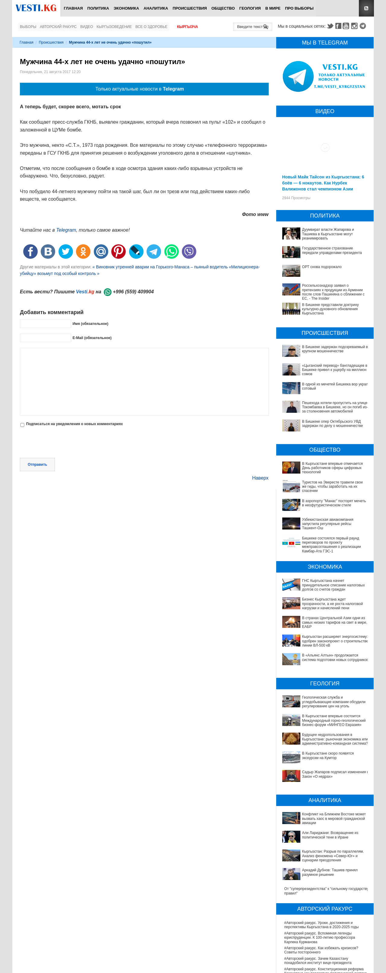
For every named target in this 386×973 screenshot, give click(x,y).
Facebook (338, 26)
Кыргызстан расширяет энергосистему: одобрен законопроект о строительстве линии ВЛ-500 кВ (335, 641)
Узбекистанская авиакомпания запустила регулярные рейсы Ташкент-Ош (327, 523)
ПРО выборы (299, 8)
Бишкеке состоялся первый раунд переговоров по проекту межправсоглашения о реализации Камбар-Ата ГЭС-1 (331, 544)
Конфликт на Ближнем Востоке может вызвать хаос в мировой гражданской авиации (323, 784)
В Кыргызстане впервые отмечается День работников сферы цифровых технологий (332, 468)
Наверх (260, 477)
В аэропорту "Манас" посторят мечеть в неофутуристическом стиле (334, 503)
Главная (73, 8)
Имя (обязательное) (90, 324)
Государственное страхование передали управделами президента (332, 250)
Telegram (363, 26)
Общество (223, 8)
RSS (366, 8)
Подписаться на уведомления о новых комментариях (74, 424)
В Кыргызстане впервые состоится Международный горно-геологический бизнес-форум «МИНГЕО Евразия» (323, 712)
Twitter (330, 26)
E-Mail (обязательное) (92, 338)
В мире (273, 8)
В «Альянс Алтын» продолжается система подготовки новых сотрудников (335, 657)
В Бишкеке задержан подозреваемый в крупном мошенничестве (335, 349)
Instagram (355, 26)
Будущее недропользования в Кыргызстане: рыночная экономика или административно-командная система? (321, 727)
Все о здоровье (151, 27)
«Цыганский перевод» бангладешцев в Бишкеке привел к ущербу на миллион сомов (334, 369)
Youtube (347, 26)
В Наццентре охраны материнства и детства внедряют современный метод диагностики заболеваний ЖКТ (321, 952)
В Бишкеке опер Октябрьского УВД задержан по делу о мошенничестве (332, 423)
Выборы (28, 27)
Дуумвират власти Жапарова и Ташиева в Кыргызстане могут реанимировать (328, 233)
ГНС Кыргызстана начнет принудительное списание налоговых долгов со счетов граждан (333, 585)
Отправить (37, 464)
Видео (86, 27)
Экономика (126, 8)
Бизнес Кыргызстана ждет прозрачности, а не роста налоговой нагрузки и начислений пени (332, 603)
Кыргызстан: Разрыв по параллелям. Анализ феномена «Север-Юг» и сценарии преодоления (325, 805)
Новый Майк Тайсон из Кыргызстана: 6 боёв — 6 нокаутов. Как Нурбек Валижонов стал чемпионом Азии (323, 183)
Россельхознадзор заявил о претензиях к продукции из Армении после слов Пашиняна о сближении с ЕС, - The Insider (333, 292)
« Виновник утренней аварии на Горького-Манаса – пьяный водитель (160, 266)
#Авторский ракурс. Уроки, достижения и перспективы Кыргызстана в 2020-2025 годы (321, 860)
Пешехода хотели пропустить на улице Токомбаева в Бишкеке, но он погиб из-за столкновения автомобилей (335, 407)
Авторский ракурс (58, 27)
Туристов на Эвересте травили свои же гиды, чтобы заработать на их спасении (332, 486)
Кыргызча (187, 27)
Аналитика (156, 8)
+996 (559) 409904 (133, 291)
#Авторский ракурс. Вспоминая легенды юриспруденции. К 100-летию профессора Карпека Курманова (319, 872)
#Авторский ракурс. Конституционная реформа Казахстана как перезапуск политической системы (326, 906)
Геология (250, 8)
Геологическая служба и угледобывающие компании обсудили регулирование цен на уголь (324, 699)
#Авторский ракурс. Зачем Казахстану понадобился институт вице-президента (318, 895)
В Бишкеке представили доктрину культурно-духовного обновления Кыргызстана (330, 309)
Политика (98, 8)
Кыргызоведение (114, 27)
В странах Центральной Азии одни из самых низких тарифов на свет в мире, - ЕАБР (335, 622)
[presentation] (66, 443)
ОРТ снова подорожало (322, 267)
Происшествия (189, 8)
